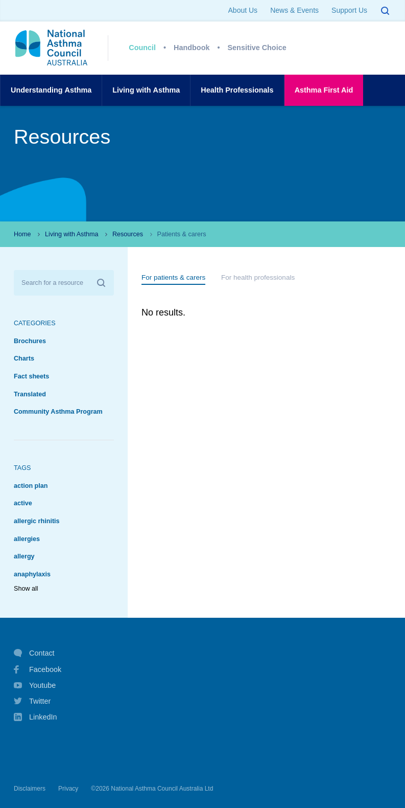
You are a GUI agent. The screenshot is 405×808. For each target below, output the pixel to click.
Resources (127, 234)
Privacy (68, 788)
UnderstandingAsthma (51, 90)
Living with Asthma (71, 234)
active (23, 503)
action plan (30, 485)
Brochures (30, 341)
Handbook (191, 47)
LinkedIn (35, 717)
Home (22, 234)
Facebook (37, 669)
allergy (24, 556)
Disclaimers (29, 788)
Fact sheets (31, 376)
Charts (24, 358)
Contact (34, 653)
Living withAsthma (146, 90)
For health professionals (258, 277)
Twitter (32, 701)
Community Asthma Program (58, 411)
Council (142, 47)
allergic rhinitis (37, 521)
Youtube (35, 685)
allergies (27, 539)
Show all (26, 588)
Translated (30, 394)
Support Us (349, 10)
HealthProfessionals (237, 90)
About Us (243, 10)
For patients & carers (173, 277)
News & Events (294, 10)
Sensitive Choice (257, 47)
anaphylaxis (32, 574)
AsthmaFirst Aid (324, 90)
